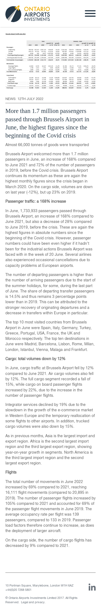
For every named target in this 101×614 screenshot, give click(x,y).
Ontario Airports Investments (27, 14)
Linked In (92, 587)
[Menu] (90, 14)
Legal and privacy (33, 602)
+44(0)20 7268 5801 (18, 589)
